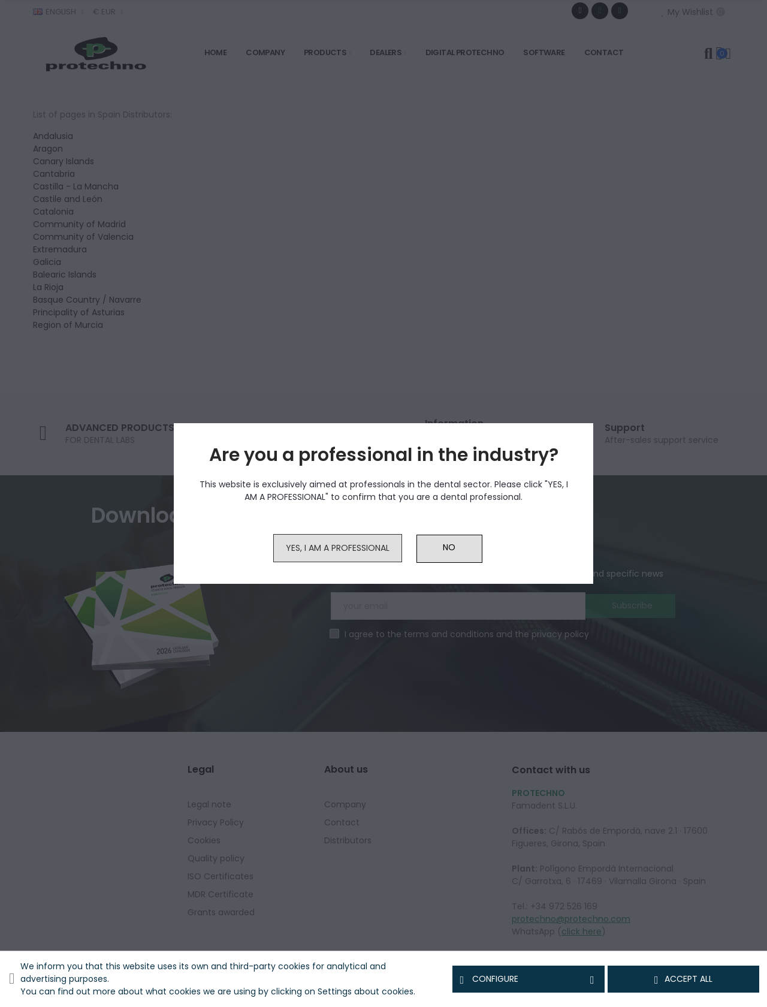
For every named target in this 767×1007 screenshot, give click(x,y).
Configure (528, 979)
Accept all (683, 979)
